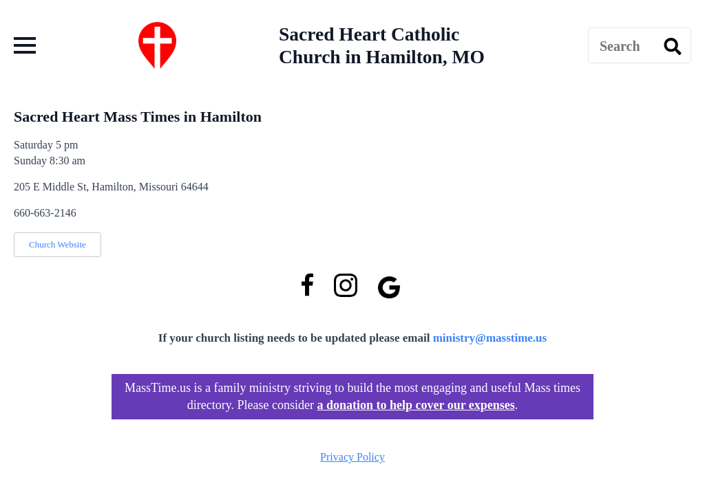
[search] (673, 46)
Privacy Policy (352, 457)
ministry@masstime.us (490, 337)
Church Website (57, 244)
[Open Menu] (25, 45)
